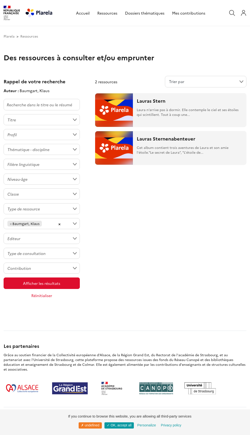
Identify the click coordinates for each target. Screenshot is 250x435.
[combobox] (42, 119)
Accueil (83, 13)
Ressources (107, 13)
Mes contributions (188, 13)
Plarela (9, 36)
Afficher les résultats (41, 283)
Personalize (146, 425)
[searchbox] (44, 223)
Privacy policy (171, 425)
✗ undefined (90, 425)
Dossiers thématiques (144, 13)
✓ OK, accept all (119, 425)
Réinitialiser (41, 295)
